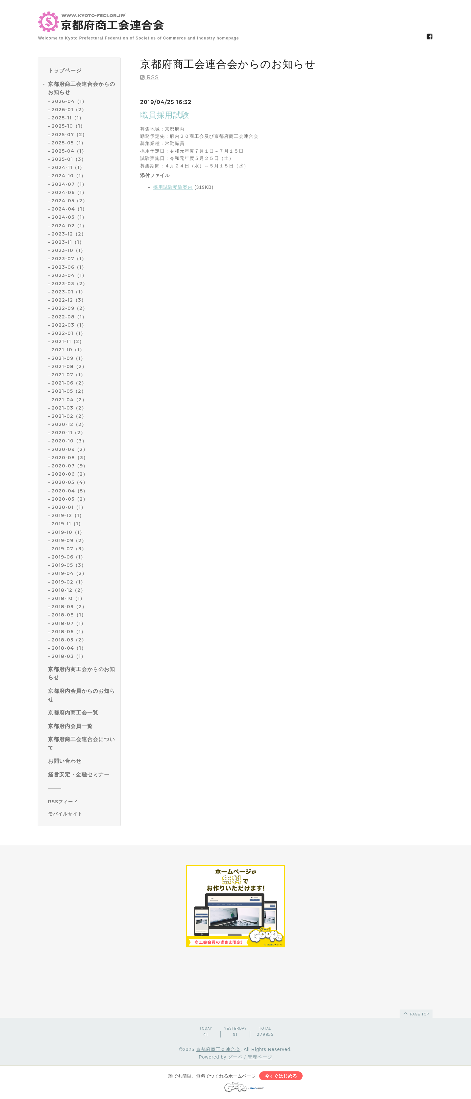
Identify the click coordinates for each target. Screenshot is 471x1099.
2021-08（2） (69, 366)
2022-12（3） (69, 300)
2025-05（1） (69, 143)
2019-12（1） (68, 515)
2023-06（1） (69, 267)
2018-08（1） (69, 615)
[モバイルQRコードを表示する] (81, 813)
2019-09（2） (69, 540)
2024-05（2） (69, 201)
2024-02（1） (69, 226)
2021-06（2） (69, 383)
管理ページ (260, 1057)
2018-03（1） (69, 656)
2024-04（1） (69, 209)
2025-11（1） (68, 118)
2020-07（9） (70, 466)
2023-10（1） (69, 250)
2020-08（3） (70, 458)
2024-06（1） (69, 192)
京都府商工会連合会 (218, 1049)
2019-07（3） (69, 549)
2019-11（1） (67, 524)
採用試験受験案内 (173, 187)
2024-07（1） (69, 184)
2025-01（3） (69, 159)
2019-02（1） (69, 582)
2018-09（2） (69, 607)
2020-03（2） (70, 499)
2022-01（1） (69, 333)
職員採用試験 (164, 115)
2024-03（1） (69, 217)
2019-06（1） (69, 557)
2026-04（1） (69, 101)
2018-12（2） (69, 590)
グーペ (235, 1057)
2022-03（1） (69, 325)
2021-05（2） (69, 391)
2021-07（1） (69, 375)
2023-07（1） (69, 259)
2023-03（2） (69, 284)
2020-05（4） (70, 482)
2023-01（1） (69, 292)
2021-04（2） (69, 400)
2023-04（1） (69, 275)
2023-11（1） (68, 242)
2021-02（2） (69, 416)
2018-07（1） (69, 623)
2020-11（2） (69, 433)
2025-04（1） (69, 151)
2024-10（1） (69, 176)
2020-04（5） (70, 491)
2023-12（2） (69, 234)
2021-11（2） (68, 341)
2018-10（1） (68, 598)
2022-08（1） (69, 317)
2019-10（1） (68, 532)
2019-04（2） (69, 573)
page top (415, 1013)
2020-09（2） (70, 449)
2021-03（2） (69, 408)
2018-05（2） (69, 640)
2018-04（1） (69, 648)
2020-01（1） (69, 507)
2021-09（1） (69, 358)
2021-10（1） (68, 350)
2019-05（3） (69, 565)
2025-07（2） (69, 134)
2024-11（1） (68, 167)
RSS (149, 77)
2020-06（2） (70, 474)
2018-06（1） (69, 632)
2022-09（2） (69, 308)
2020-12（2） (69, 424)
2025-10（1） (68, 126)
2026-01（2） (69, 109)
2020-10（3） (69, 441)
